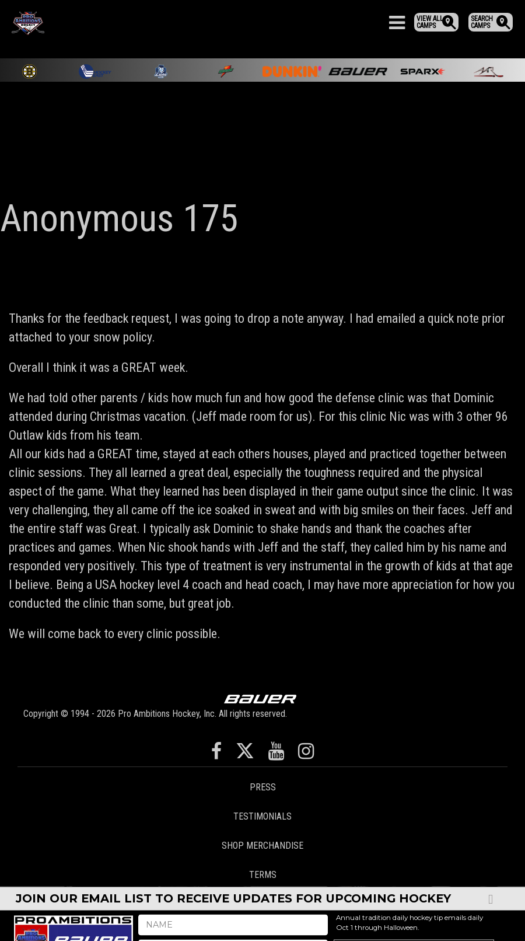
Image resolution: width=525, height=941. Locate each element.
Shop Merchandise (262, 845)
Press (263, 787)
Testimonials (262, 816)
